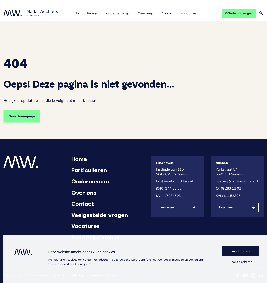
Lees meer (167, 207)
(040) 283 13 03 (228, 188)
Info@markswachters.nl (174, 181)
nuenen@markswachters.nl (237, 181)
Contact (168, 13)
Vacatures (188, 13)
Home (79, 158)
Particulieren (86, 13)
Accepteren (241, 251)
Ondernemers (116, 13)
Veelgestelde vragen (99, 214)
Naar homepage (22, 116)
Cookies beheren (240, 262)
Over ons (144, 13)
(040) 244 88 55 (168, 188)
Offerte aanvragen (239, 13)
